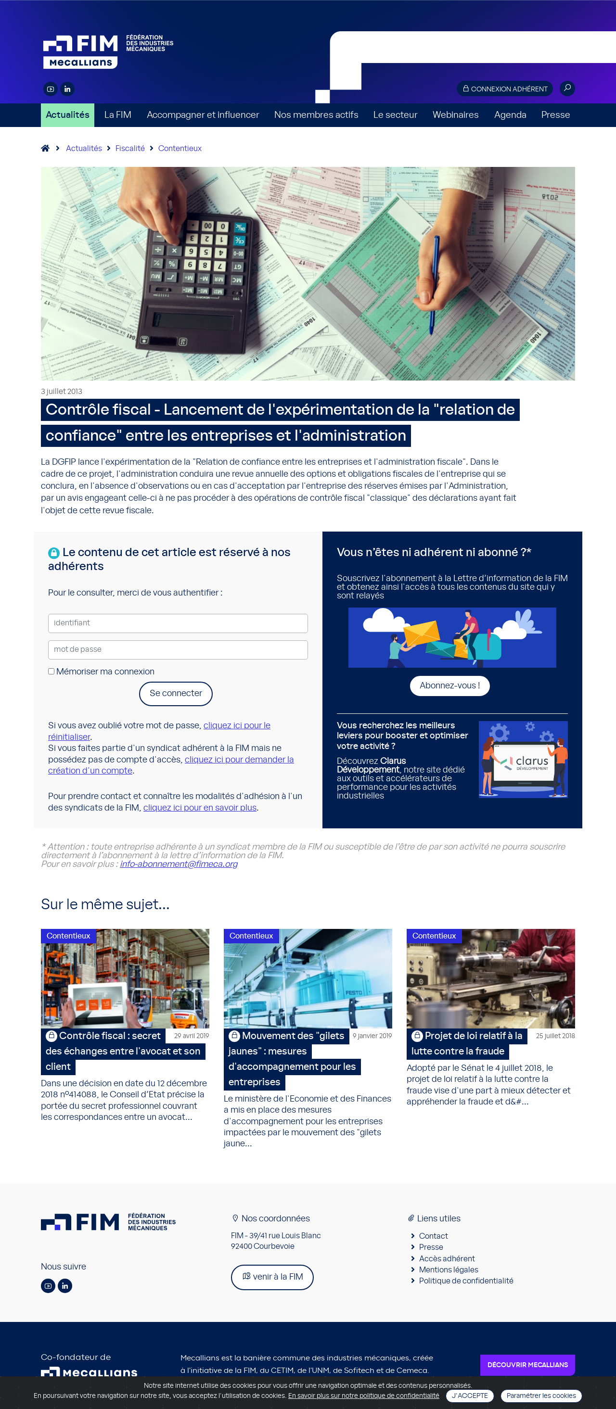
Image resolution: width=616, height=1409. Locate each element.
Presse (555, 115)
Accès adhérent (447, 1260)
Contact (433, 1238)
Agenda (510, 115)
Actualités (68, 115)
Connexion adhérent (505, 89)
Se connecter (176, 693)
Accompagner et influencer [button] (203, 115)
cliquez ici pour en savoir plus (200, 808)
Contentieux (180, 148)
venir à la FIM (272, 1278)
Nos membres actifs (316, 115)
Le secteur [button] (395, 115)
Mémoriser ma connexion (101, 672)
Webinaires (456, 115)
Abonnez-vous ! (450, 686)
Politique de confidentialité (466, 1283)
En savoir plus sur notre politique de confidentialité (363, 1396)
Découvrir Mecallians (528, 1366)
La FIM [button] (117, 115)
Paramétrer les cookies (541, 1396)
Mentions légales (448, 1271)
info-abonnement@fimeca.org (178, 864)
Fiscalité (130, 148)
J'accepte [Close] (470, 1396)
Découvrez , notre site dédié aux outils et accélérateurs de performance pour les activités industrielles (404, 760)
